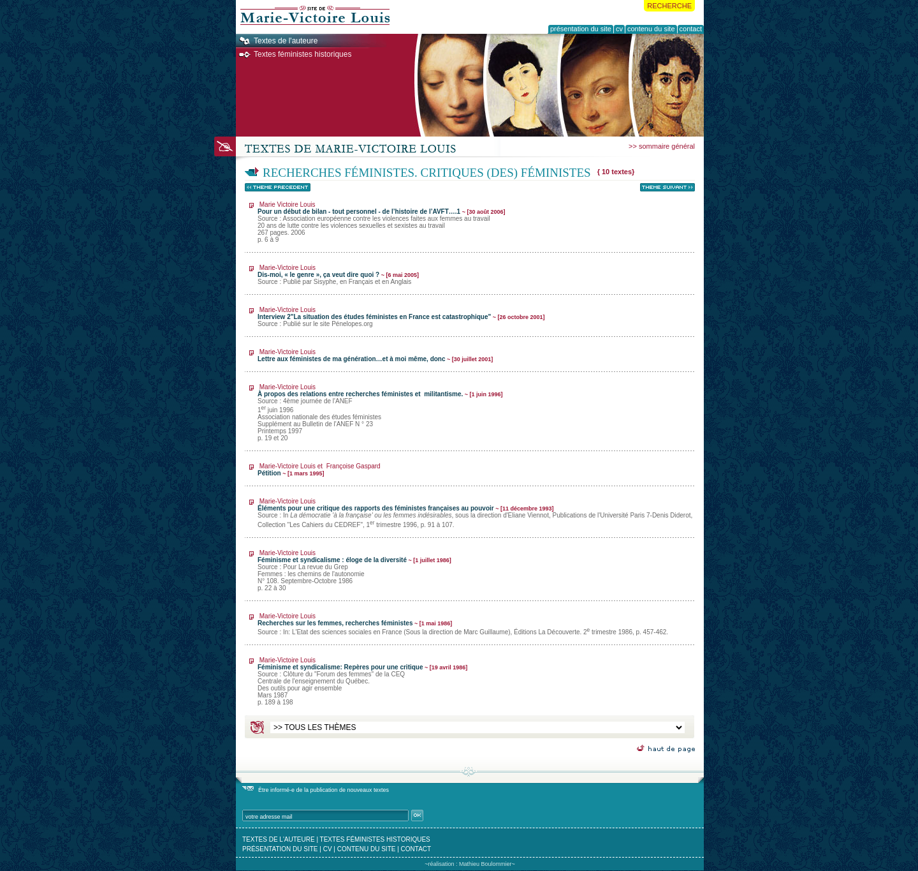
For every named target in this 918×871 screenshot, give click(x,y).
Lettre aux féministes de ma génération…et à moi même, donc (375, 355)
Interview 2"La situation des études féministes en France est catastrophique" (401, 316)
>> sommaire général (662, 146)
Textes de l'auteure (285, 40)
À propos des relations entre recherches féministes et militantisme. (380, 412)
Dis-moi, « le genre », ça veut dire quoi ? (338, 274)
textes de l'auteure (278, 839)
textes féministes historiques (375, 839)
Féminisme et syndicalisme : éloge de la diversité (354, 570)
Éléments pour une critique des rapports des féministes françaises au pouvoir (475, 513)
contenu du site (366, 848)
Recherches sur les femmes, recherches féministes (463, 624)
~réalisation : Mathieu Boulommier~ (470, 864)
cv (327, 848)
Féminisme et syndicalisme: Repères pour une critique (362, 681)
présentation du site (280, 848)
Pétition (319, 470)
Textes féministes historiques (302, 54)
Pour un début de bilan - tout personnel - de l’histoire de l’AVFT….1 (381, 222)
